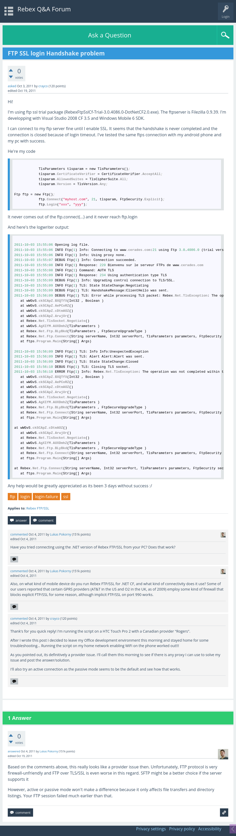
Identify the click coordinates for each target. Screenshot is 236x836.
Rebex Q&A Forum (44, 9)
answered (14, 751)
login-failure (46, 496)
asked (12, 86)
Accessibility (209, 829)
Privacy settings (151, 829)
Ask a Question (109, 35)
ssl (65, 496)
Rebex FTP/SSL (37, 508)
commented (19, 534)
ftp (12, 496)
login (25, 496)
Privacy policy (182, 829)
